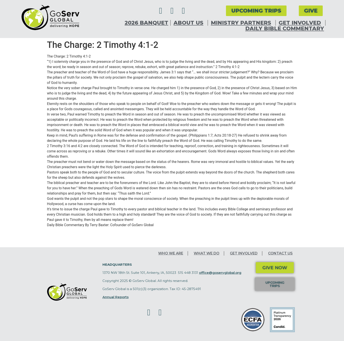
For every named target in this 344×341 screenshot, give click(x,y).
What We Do (206, 253)
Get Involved (301, 23)
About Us (190, 23)
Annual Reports (115, 297)
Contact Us (280, 253)
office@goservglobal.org (220, 273)
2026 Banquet (146, 23)
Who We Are (170, 253)
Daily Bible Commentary (284, 28)
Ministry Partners (242, 23)
